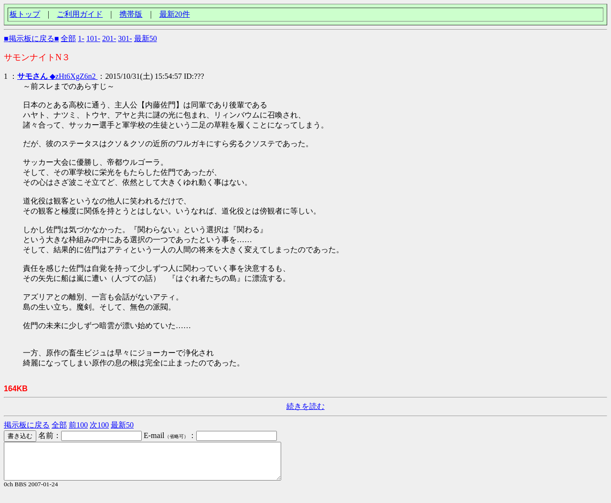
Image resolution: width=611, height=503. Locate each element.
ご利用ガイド (80, 14)
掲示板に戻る (27, 425)
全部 (68, 38)
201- (109, 38)
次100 (99, 425)
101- (93, 38)
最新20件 (174, 14)
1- (81, 38)
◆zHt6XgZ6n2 (57, 76)
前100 (78, 425)
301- (125, 38)
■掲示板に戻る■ (31, 38)
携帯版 (130, 14)
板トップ (25, 14)
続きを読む (305, 406)
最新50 (145, 38)
